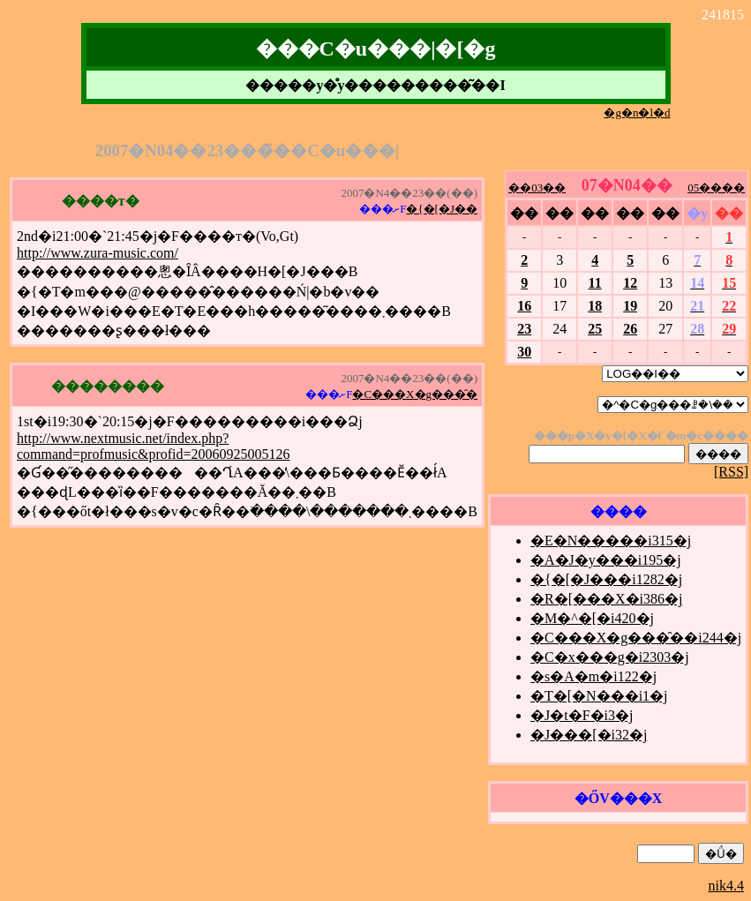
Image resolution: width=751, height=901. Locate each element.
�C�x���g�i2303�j (609, 656)
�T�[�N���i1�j (599, 695)
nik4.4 (726, 885)
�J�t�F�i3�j (581, 715)
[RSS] (731, 471)
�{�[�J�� (441, 208)
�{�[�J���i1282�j (606, 579)
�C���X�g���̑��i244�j (635, 637)
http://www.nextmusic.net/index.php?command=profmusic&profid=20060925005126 (153, 446)
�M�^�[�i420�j (592, 618)
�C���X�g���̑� (414, 394)
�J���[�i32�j (588, 734)
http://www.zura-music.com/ (97, 252)
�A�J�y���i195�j (605, 559)
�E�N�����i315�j (610, 540)
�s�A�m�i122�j (593, 676)
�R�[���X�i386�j (606, 598)
